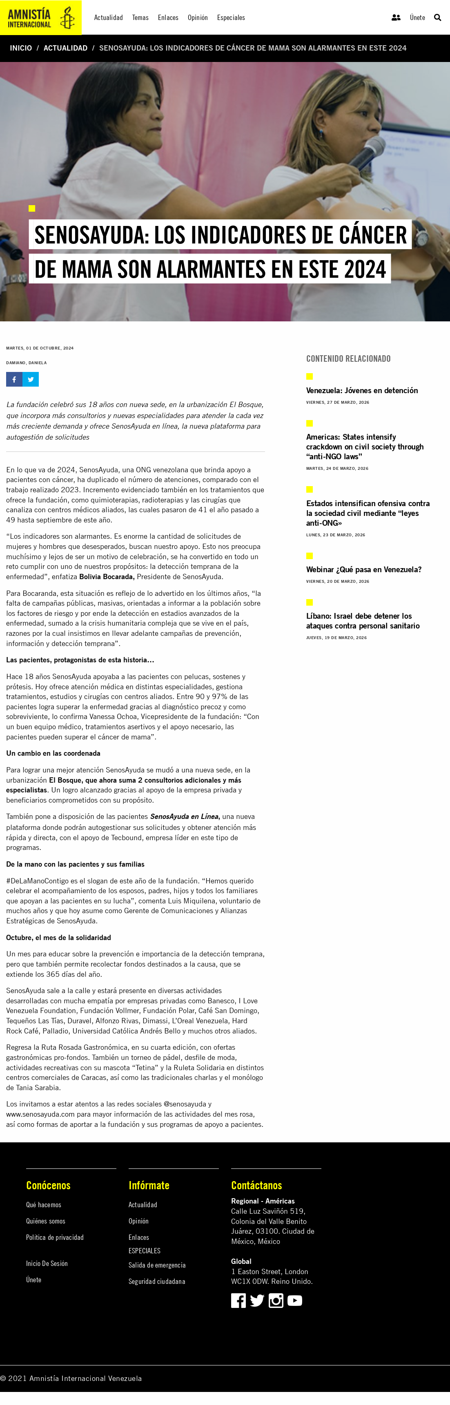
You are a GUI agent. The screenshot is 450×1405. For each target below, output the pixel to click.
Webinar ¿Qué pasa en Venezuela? (364, 569)
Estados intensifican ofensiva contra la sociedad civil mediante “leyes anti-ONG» (368, 513)
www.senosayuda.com (40, 1114)
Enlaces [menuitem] (168, 17)
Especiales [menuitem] (231, 17)
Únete (417, 17)
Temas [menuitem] (140, 17)
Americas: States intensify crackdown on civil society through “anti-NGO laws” (365, 446)
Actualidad (65, 48)
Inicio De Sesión (47, 1263)
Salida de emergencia (157, 1265)
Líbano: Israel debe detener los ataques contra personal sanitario (363, 621)
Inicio (21, 48)
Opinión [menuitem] (198, 17)
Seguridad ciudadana (157, 1281)
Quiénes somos (46, 1221)
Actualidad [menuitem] (108, 17)
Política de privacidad (55, 1237)
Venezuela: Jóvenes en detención (362, 390)
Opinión (139, 1221)
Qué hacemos (43, 1204)
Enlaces (139, 1237)
